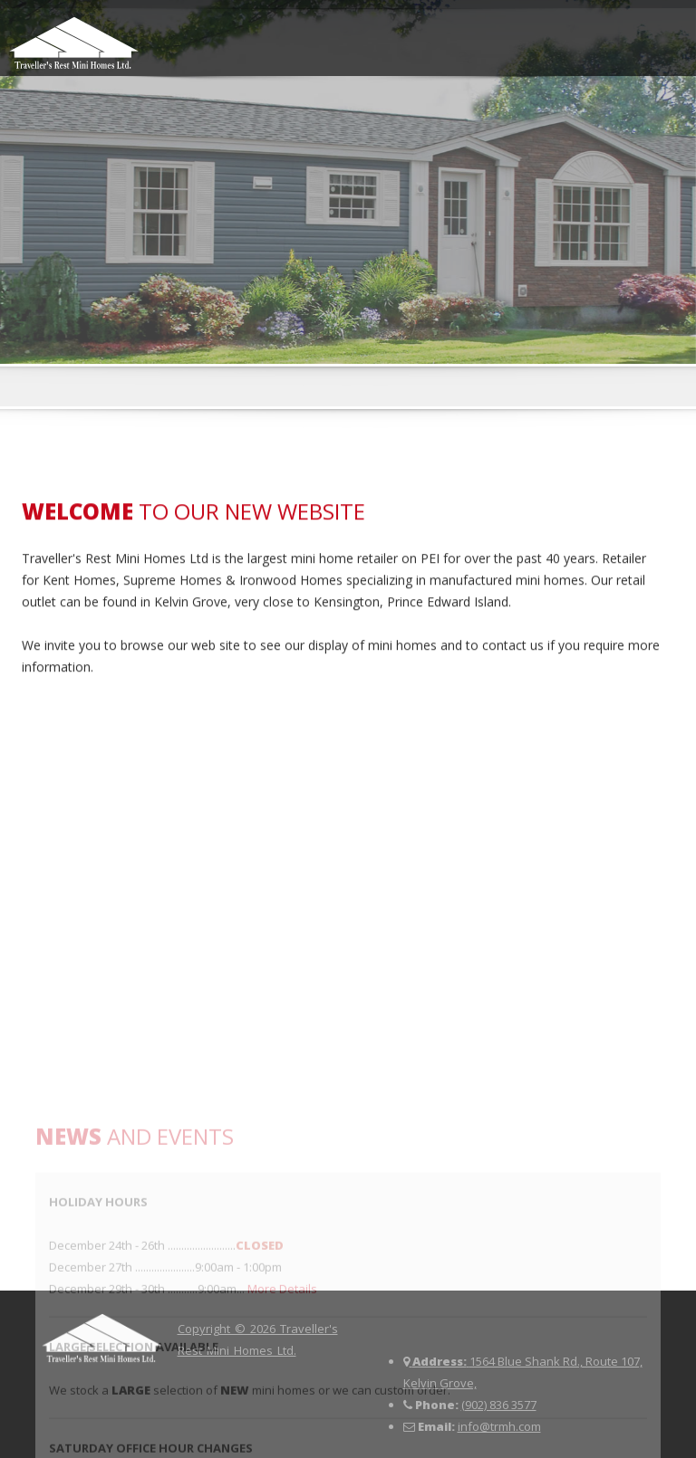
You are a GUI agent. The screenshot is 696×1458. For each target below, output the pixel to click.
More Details (282, 1413)
